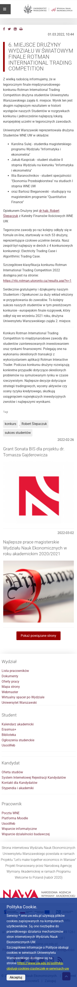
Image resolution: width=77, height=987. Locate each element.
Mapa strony (11, 687)
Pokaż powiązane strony (38, 636)
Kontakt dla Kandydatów (19, 783)
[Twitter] (9, 29)
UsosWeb (8, 745)
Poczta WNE (11, 813)
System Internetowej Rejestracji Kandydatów (34, 777)
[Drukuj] (21, 29)
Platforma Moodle (15, 818)
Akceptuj (16, 977)
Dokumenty (10, 676)
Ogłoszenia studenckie (18, 740)
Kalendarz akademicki (18, 724)
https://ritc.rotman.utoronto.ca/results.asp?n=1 (37, 281)
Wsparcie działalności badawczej (26, 834)
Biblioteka (9, 735)
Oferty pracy (10, 681)
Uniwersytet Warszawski (19, 703)
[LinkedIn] (15, 29)
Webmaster (10, 692)
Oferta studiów (12, 772)
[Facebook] (4, 29)
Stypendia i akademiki (18, 788)
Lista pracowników (15, 671)
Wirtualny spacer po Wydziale (23, 697)
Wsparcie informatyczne (19, 829)
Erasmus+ (9, 729)
